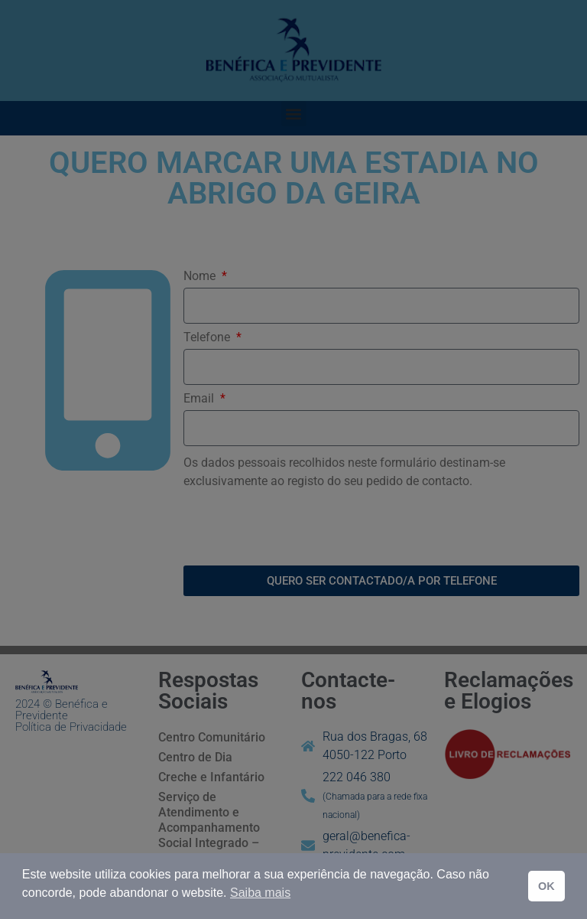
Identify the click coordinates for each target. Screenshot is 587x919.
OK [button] (546, 886)
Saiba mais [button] (260, 892)
